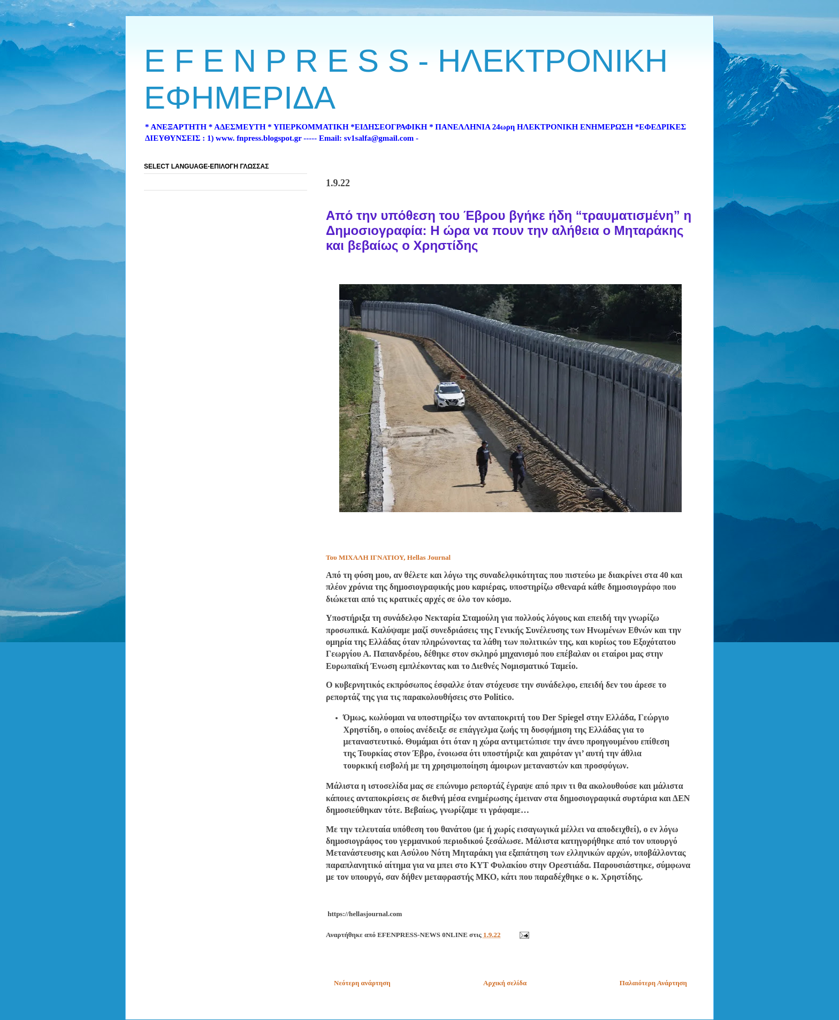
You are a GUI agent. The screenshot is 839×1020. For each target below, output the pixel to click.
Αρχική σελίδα (505, 983)
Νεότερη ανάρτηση (362, 983)
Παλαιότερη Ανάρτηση (653, 983)
